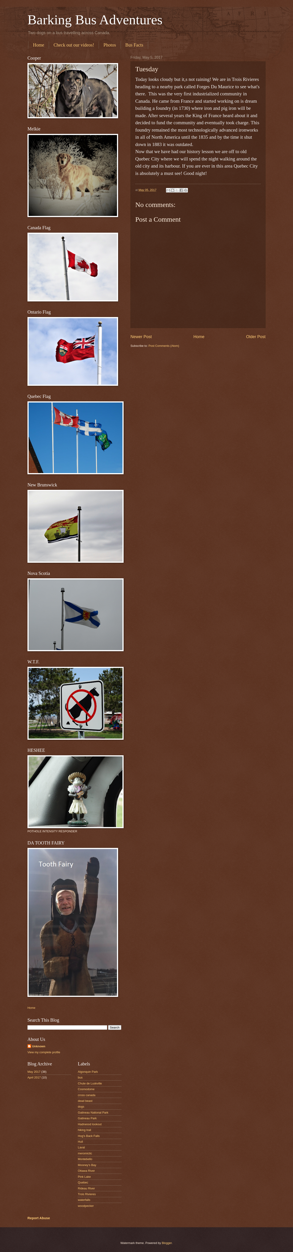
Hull (80, 1141)
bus (80, 1077)
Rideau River (86, 1188)
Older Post (256, 336)
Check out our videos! (74, 44)
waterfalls (84, 1200)
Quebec (83, 1182)
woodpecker (86, 1206)
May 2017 (34, 1071)
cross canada (86, 1095)
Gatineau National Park (93, 1112)
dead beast (85, 1101)
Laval (81, 1147)
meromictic (85, 1153)
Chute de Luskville (90, 1083)
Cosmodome (86, 1089)
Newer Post (141, 336)
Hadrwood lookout (90, 1124)
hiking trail (84, 1130)
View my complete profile (43, 1052)
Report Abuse (38, 1218)
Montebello (85, 1159)
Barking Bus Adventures (95, 19)
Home (38, 44)
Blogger (167, 1243)
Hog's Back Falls (89, 1136)
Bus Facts (134, 44)
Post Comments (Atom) (164, 345)
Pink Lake (84, 1176)
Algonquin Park (88, 1071)
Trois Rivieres (87, 1194)
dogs (81, 1106)
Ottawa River (86, 1170)
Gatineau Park (87, 1118)
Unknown (38, 1046)
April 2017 (34, 1077)
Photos (109, 44)
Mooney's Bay (87, 1165)
